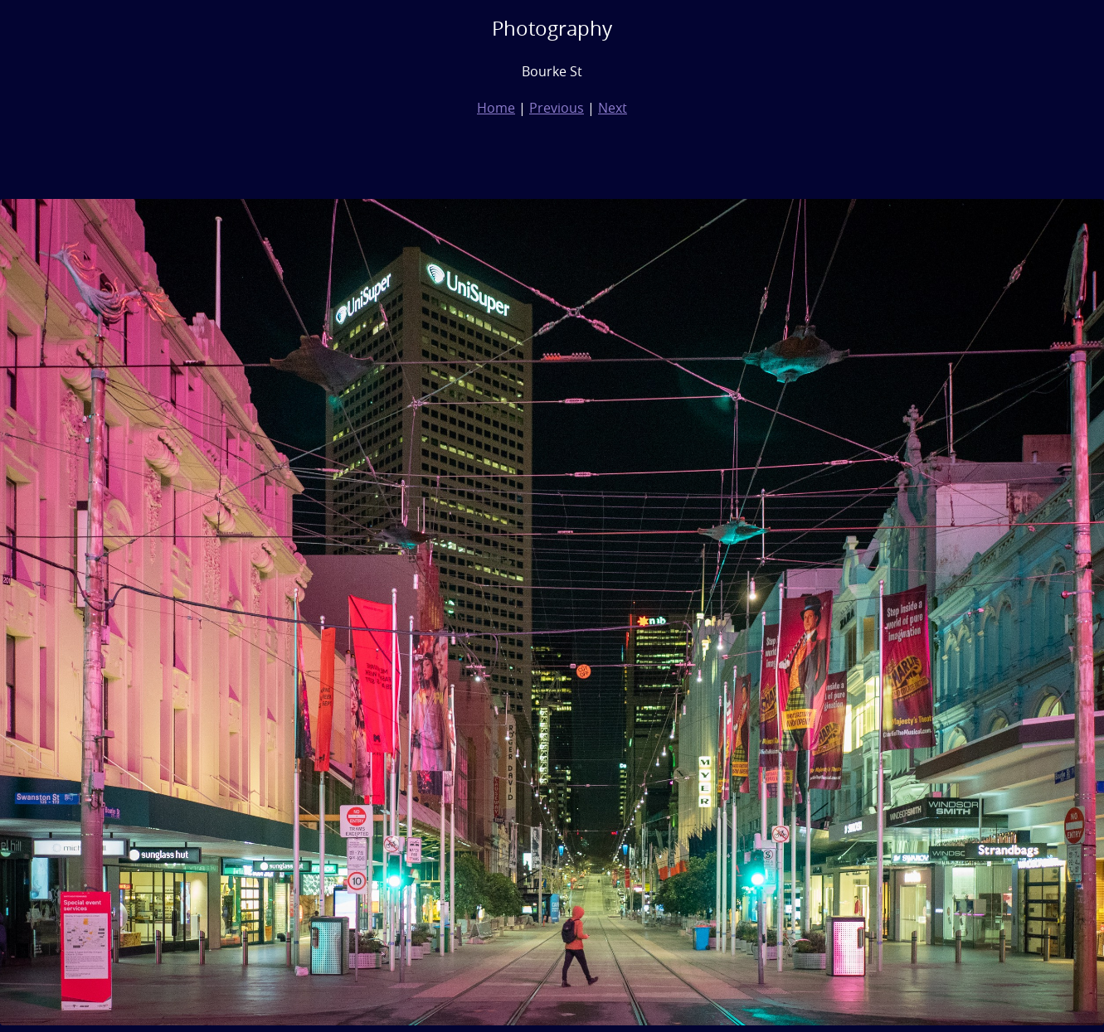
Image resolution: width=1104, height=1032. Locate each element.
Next (612, 108)
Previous (556, 108)
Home (496, 108)
